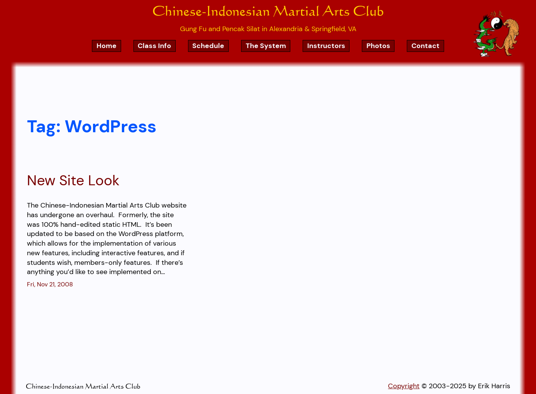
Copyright (403, 385)
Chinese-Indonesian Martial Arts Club (268, 10)
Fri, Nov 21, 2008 (50, 284)
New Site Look (73, 181)
